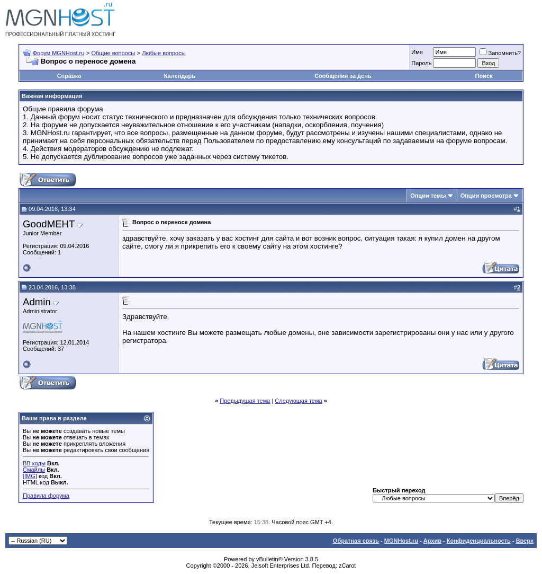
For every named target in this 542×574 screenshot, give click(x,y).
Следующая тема (298, 401)
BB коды (34, 463)
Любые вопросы (163, 53)
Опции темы (428, 195)
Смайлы (34, 469)
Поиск (484, 76)
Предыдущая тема (245, 401)
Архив (432, 540)
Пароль (421, 63)
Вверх (525, 540)
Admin (37, 301)
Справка (69, 76)
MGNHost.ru (401, 540)
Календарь (179, 76)
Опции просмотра (486, 195)
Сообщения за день (342, 76)
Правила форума (46, 495)
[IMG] (30, 476)
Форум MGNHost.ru (59, 53)
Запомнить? (500, 53)
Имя (416, 52)
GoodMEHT (49, 223)
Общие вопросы (113, 53)
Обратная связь (356, 540)
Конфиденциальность (479, 540)
